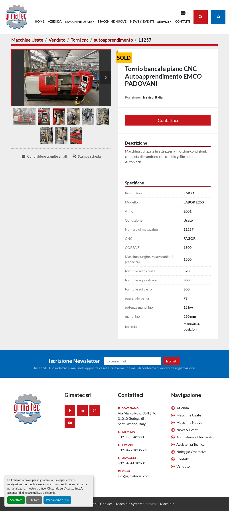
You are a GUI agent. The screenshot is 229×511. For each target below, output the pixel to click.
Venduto (183, 466)
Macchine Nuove (112, 21)
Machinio (167, 503)
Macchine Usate (78, 21)
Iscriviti (171, 361)
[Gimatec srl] (34, 408)
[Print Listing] (87, 156)
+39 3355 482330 (131, 437)
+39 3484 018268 (131, 463)
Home (39, 21)
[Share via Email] (44, 156)
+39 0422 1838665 (132, 450)
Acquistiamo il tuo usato (194, 437)
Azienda (55, 21)
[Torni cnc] (80, 40)
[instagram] (94, 410)
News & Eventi (142, 21)
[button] (80, 20)
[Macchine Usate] (27, 40)
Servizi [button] (163, 21)
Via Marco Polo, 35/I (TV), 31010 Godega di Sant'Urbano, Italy (137, 418)
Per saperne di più (57, 500)
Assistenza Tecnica (190, 444)
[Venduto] (57, 40)
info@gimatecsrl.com (134, 476)
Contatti (182, 21)
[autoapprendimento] (113, 40)
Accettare (16, 500)
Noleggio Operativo (191, 451)
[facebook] (70, 410)
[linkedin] (82, 410)
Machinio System (129, 503)
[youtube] (70, 423)
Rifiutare (34, 500)
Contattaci (168, 120)
